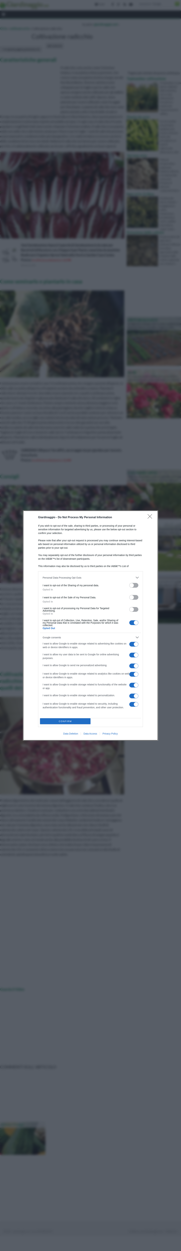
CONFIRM (65, 721)
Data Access (90, 733)
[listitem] (90, 577)
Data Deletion (70, 733)
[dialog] (90, 625)
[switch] (133, 585)
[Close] (151, 517)
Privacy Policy (110, 733)
